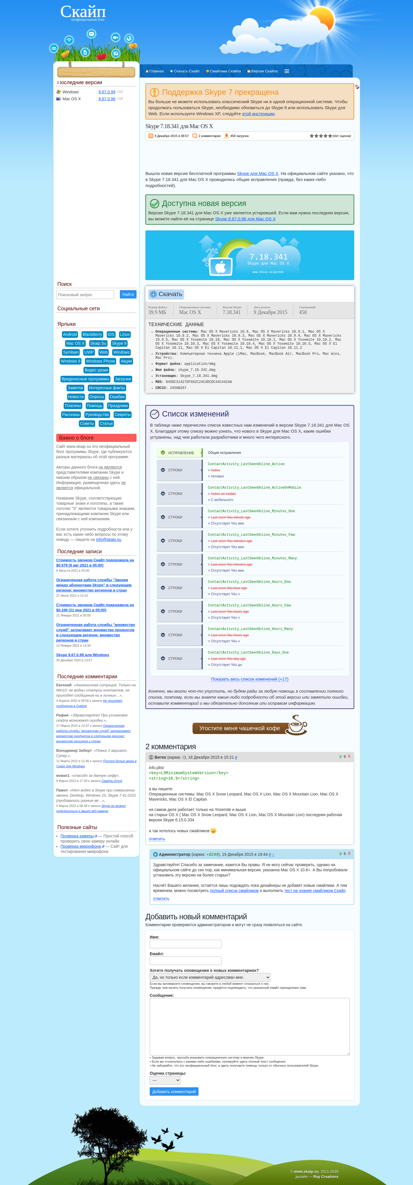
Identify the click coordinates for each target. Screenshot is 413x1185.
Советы (87, 423)
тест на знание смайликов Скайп (314, 889)
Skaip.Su (98, 343)
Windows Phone (100, 361)
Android (70, 334)
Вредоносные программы (85, 379)
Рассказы (71, 414)
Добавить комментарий (174, 1090)
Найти (128, 294)
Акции (126, 361)
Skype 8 (119, 343)
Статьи (106, 423)
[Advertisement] (249, 154)
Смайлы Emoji (111, 781)
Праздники (118, 405)
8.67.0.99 (107, 92)
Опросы (96, 396)
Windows (121, 352)
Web (104, 352)
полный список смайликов (234, 889)
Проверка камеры (77, 836)
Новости (76, 396)
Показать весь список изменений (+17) (249, 679)
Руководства (97, 414)
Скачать (170, 294)
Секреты (123, 414)
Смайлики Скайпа (225, 71)
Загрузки (123, 379)
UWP (89, 352)
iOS (111, 334)
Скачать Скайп (186, 71)
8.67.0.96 (107, 99)
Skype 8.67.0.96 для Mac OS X (245, 218)
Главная (156, 71)
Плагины (73, 405)
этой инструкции (258, 113)
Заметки (75, 388)
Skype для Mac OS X (257, 173)
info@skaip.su (108, 539)
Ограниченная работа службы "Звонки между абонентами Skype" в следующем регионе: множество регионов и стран (94, 585)
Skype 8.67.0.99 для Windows (82, 655)
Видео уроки (96, 370)
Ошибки (117, 396)
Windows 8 (70, 361)
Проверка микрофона (81, 846)
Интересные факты (107, 388)
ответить (157, 838)
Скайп (83, 11)
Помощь (94, 405)
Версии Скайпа (264, 71)
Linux (125, 334)
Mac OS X (75, 343)
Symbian (71, 352)
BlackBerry (92, 334)
